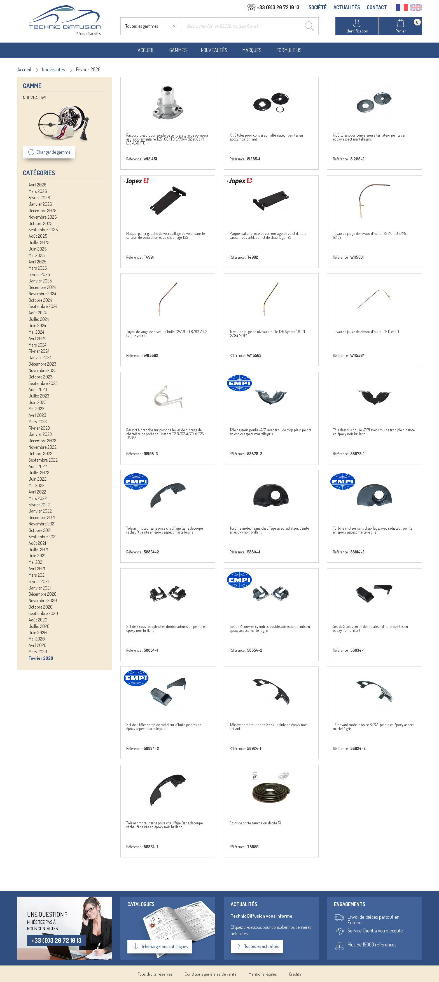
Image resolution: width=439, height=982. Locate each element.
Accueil (146, 50)
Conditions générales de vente (211, 973)
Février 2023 (39, 427)
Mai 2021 (36, 562)
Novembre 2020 (43, 600)
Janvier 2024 (40, 357)
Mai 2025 (37, 255)
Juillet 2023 (39, 395)
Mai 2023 (37, 408)
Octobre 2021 (40, 530)
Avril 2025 (37, 261)
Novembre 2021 (42, 523)
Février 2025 (39, 274)
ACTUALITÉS (346, 7)
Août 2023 (38, 389)
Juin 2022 (37, 478)
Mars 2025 (38, 267)
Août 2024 (37, 312)
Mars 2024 (37, 344)
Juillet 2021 (38, 549)
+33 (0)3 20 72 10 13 (56, 940)
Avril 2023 (37, 415)
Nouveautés (214, 50)
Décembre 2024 (42, 287)
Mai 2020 (37, 638)
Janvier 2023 (40, 434)
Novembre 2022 (43, 447)
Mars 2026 (38, 191)
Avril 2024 (37, 338)
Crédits (295, 973)
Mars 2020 (38, 651)
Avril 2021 (37, 568)
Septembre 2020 (43, 613)
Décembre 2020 (43, 594)
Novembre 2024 (42, 293)
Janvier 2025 (40, 280)
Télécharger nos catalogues (159, 946)
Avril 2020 (37, 645)
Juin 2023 (37, 402)
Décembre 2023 (42, 363)
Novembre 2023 (43, 370)
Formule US (289, 50)
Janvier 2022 (40, 510)
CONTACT (377, 7)
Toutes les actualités (257, 946)
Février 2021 (39, 581)
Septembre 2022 (43, 459)
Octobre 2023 (40, 376)
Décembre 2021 (42, 517)
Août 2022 (38, 466)
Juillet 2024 (39, 319)
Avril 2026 (37, 184)
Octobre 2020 (41, 606)
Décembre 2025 (42, 210)
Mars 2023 (38, 421)
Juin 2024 (37, 325)
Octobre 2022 (40, 453)
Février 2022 (39, 504)
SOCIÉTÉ (318, 7)
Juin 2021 (37, 555)
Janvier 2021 (40, 587)
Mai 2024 (36, 332)
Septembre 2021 (43, 536)
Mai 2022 (37, 485)
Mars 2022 (38, 498)
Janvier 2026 (40, 204)
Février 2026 (39, 197)
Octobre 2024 (40, 300)
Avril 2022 (37, 491)
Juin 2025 (37, 248)
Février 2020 (41, 658)
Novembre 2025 (43, 216)
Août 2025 (38, 236)
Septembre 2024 (43, 306)
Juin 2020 (38, 632)
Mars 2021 (37, 574)
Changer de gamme (48, 152)
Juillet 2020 (39, 626)
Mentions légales (263, 973)
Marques (251, 50)
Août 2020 (38, 619)
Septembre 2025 (43, 229)
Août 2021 (37, 543)
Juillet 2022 (39, 472)
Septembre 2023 (43, 383)
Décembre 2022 (42, 440)
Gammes (178, 50)
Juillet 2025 (39, 242)
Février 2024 (39, 351)
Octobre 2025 (40, 223)
